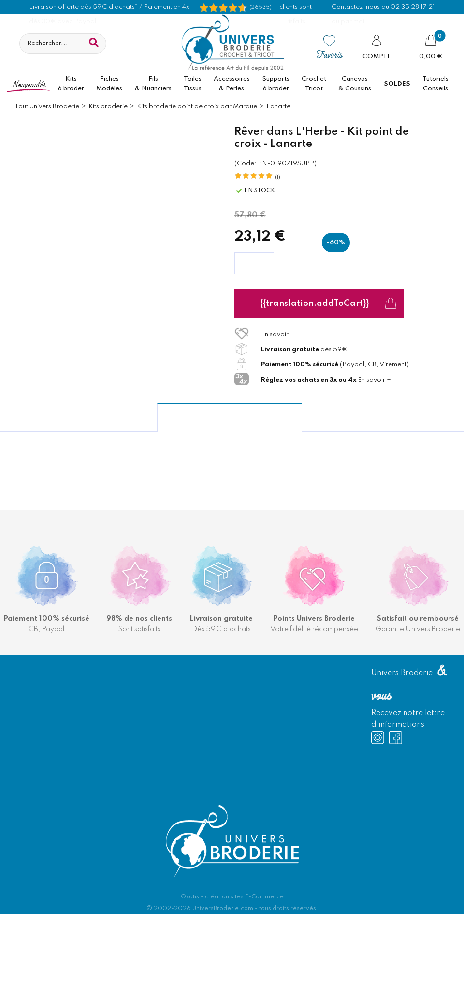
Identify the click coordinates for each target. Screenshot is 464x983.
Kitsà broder (71, 84)
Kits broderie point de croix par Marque (197, 106)
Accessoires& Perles (232, 84)
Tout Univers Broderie (46, 106)
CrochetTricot (314, 84)
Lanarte (278, 106)
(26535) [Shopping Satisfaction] (260, 7)
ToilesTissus (193, 84)
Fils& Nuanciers (153, 84)
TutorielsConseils (435, 84)
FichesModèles (109, 84)
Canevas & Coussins (354, 84)
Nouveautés (28, 84)
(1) (277, 177)
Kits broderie (108, 106)
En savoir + (277, 335)
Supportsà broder (276, 84)
